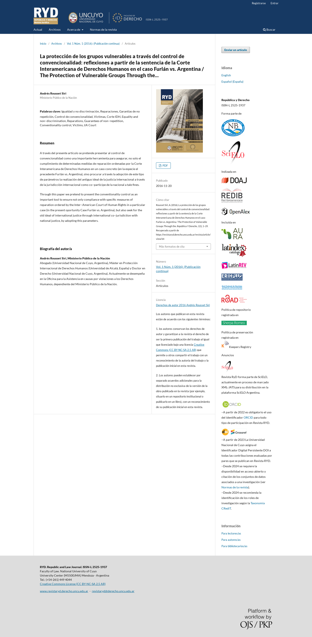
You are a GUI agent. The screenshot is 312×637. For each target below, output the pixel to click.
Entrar (274, 3)
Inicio (43, 43)
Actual (38, 29)
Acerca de (74, 29)
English (226, 75)
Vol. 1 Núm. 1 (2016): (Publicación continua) (93, 43)
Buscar (269, 29)
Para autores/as (231, 539)
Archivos (55, 29)
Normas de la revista (103, 29)
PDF (165, 165)
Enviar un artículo (235, 50)
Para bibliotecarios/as (234, 546)
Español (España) (232, 81)
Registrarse (259, 3)
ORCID (248, 417)
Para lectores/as (231, 533)
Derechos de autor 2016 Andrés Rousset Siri (183, 305)
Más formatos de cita (171, 246)
